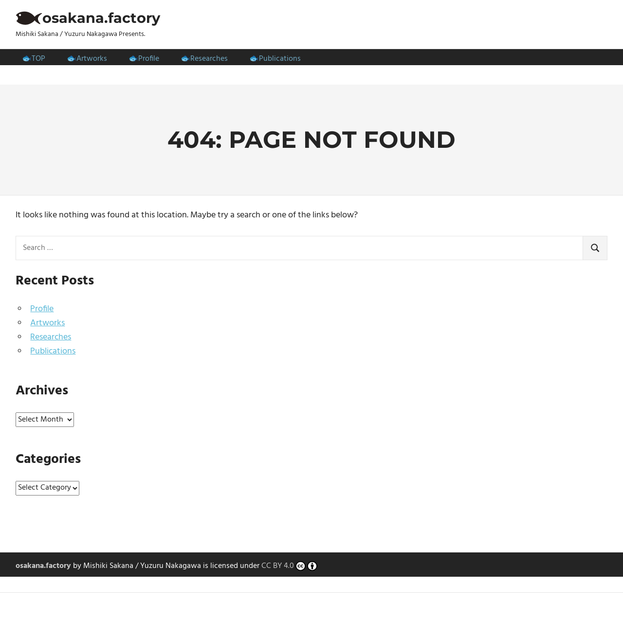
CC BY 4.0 (289, 566)
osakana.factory (101, 17)
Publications (280, 59)
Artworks (91, 59)
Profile (148, 59)
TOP (38, 59)
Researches (209, 59)
